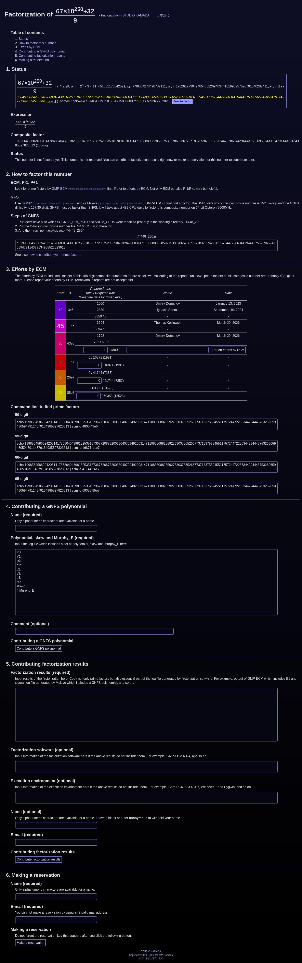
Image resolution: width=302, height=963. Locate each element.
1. (16, 69)
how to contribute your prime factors (54, 254)
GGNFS (27, 203)
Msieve (92, 203)
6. (33, 875)
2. (39, 174)
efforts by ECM (137, 188)
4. (46, 506)
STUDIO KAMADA (135, 15)
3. (26, 269)
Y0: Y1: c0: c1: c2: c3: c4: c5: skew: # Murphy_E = (146, 582)
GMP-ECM (59, 188)
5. (47, 664)
